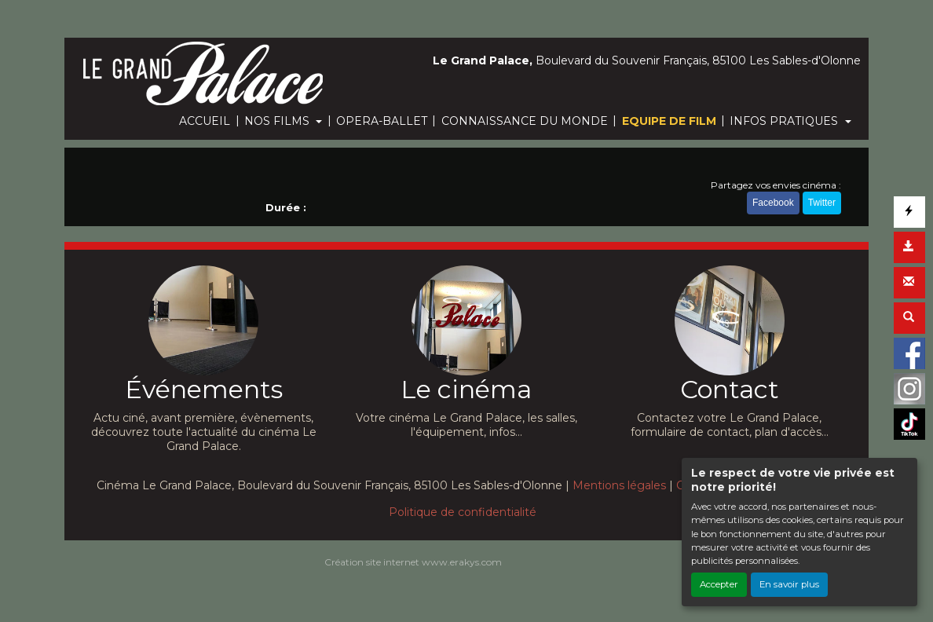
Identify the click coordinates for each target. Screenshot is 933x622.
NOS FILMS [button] (278, 121)
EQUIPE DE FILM (669, 121)
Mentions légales (619, 485)
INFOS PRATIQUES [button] (785, 121)
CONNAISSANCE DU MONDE (524, 121)
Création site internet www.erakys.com (413, 562)
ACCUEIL (204, 121)
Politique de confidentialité (462, 512)
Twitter (822, 202)
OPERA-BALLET (381, 121)
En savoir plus (789, 584)
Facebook (773, 202)
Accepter (719, 584)
